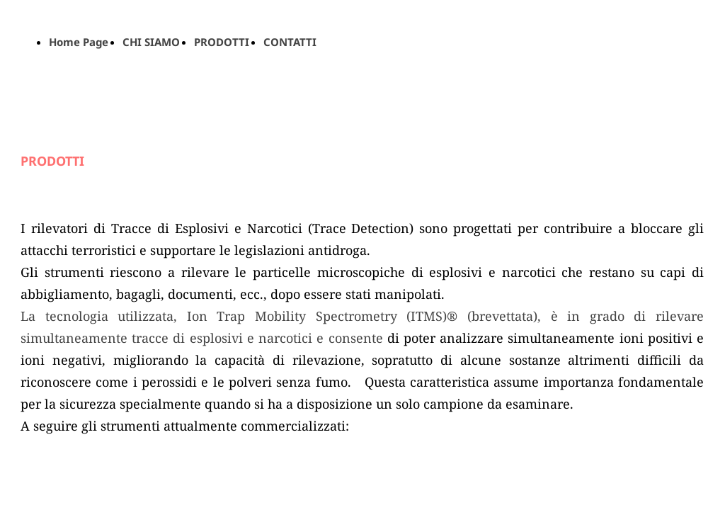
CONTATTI (289, 42)
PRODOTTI (221, 42)
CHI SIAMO (151, 42)
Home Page (78, 42)
